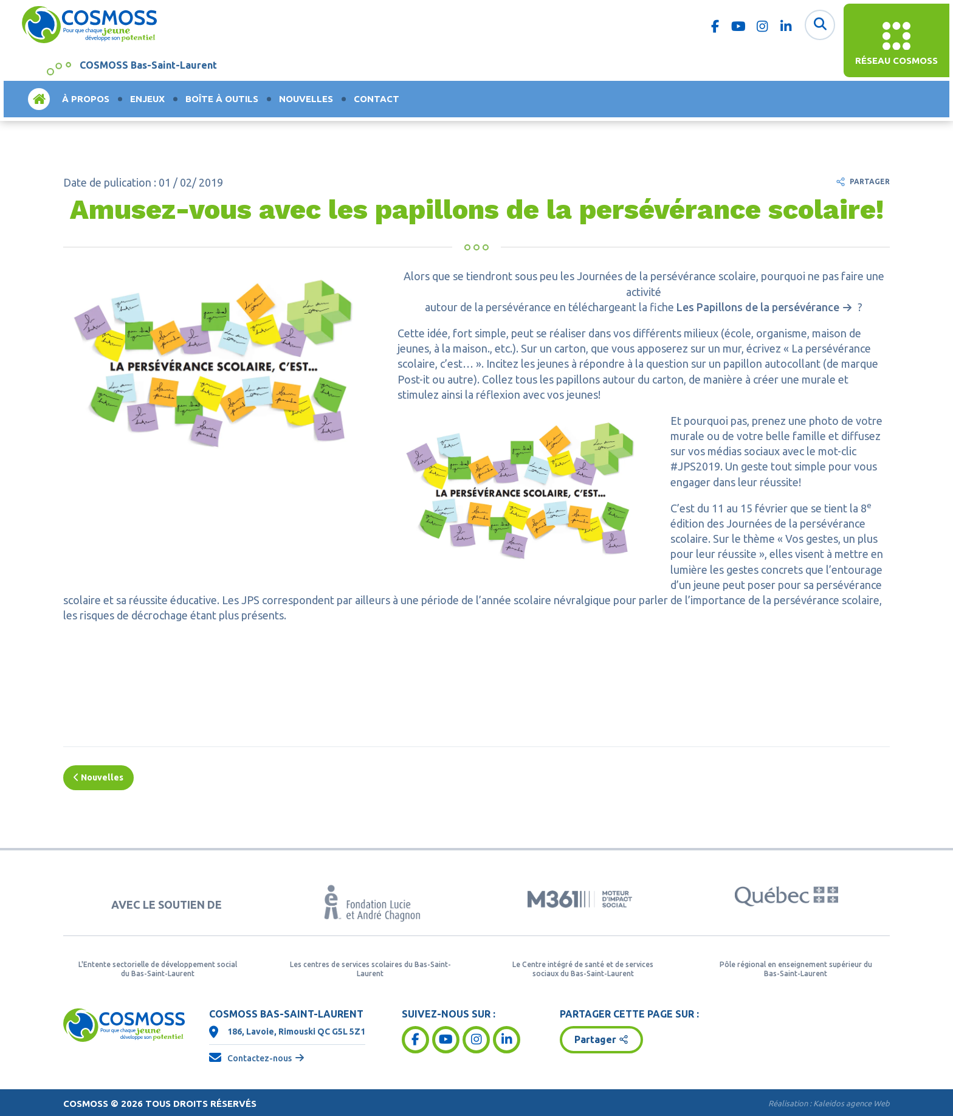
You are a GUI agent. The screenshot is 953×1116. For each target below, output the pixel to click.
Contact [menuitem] (376, 99)
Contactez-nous (259, 1058)
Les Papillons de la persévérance (757, 307)
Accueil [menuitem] (39, 99)
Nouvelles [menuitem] (306, 99)
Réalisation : (829, 1103)
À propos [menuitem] (85, 99)
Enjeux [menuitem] (147, 99)
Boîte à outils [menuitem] (221, 99)
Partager (870, 181)
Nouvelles (98, 777)
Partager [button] (595, 1039)
